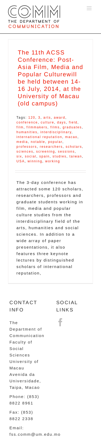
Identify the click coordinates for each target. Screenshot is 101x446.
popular (55, 142)
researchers (51, 147)
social (30, 156)
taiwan (75, 156)
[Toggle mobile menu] (90, 8)
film (20, 127)
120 (31, 117)
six (19, 156)
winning (34, 161)
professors (26, 147)
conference (27, 122)
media (22, 142)
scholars (74, 147)
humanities (26, 132)
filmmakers (36, 127)
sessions (66, 151)
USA (20, 161)
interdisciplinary (56, 132)
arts (47, 117)
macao (71, 137)
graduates (72, 127)
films (55, 127)
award (59, 117)
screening (45, 151)
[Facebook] (60, 322)
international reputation (39, 137)
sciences (24, 151)
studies (60, 156)
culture (47, 122)
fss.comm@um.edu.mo (35, 434)
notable (38, 142)
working (52, 161)
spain (44, 156)
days (61, 122)
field (73, 122)
